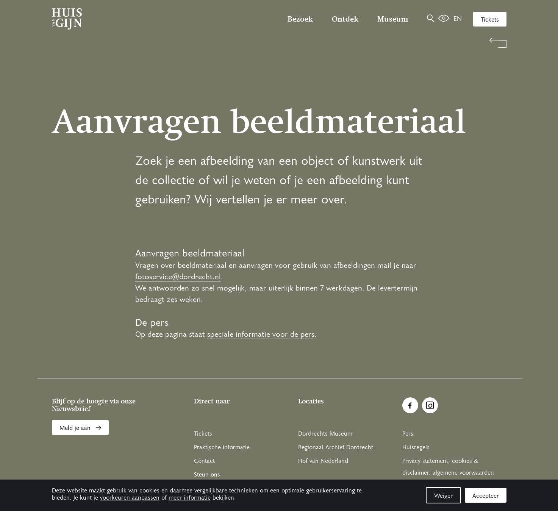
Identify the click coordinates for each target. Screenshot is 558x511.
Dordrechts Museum (325, 433)
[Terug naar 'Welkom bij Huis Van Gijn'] (279, 43)
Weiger (443, 495)
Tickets (490, 19)
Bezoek (300, 18)
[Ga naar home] (120, 19)
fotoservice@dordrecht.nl (178, 277)
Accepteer (485, 495)
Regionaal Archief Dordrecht (335, 447)
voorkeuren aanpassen (129, 497)
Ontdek (345, 18)
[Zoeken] (430, 18)
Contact (204, 461)
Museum (392, 18)
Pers (407, 433)
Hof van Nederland (323, 461)
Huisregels (416, 447)
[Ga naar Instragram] (430, 405)
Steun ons (207, 474)
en (457, 19)
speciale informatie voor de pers (260, 334)
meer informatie (190, 497)
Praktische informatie (222, 447)
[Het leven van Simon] (444, 18)
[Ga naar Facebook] (410, 405)
